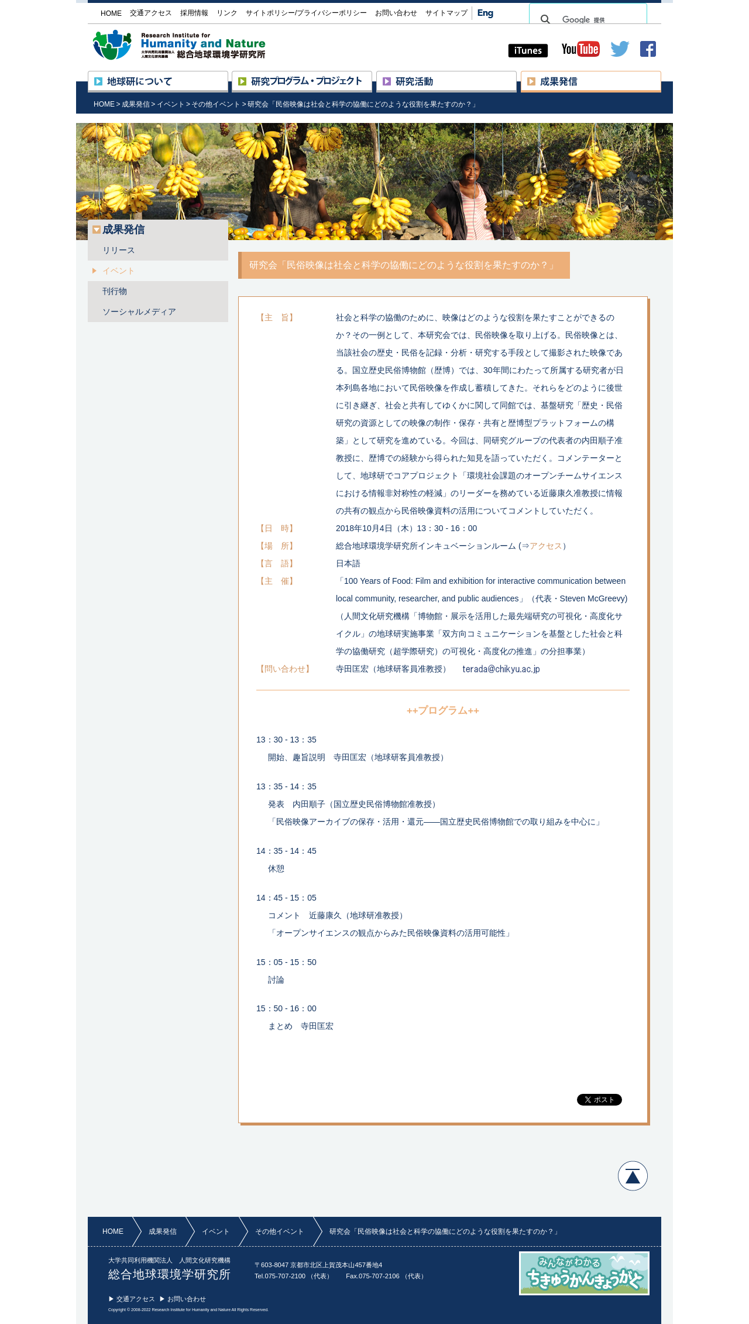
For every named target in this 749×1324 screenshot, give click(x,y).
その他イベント (215, 104)
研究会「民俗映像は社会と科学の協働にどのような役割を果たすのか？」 (363, 104)
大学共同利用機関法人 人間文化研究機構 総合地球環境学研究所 (201, 44)
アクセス (546, 545)
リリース (118, 250)
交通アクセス (151, 13)
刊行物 (114, 291)
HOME (104, 104)
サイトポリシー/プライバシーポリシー (306, 13)
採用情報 (194, 13)
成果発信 (136, 104)
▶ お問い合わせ (182, 1298)
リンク (227, 13)
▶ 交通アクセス (131, 1298)
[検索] (586, 20)
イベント (171, 104)
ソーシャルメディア (139, 311)
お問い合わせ (396, 13)
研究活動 (516, 76)
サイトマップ (446, 13)
